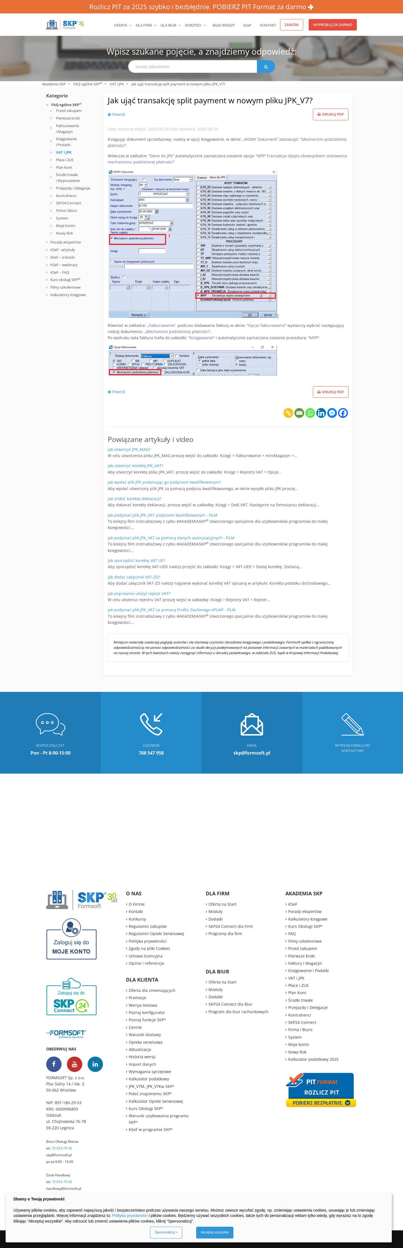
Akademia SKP (54, 83)
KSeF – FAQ (59, 272)
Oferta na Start (222, 904)
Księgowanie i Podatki (66, 141)
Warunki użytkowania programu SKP (159, 1119)
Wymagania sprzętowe (150, 1071)
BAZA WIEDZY (223, 25)
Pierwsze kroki (68, 118)
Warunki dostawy (145, 1034)
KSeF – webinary (64, 264)
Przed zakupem (69, 110)
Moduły (215, 911)
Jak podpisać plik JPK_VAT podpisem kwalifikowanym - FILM (162, 515)
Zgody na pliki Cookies (149, 948)
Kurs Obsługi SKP (146, 1108)
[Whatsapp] (310, 413)
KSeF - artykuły (62, 249)
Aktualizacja (140, 1049)
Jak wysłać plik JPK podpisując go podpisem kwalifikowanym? (164, 482)
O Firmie (137, 904)
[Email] (299, 413)
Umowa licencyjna (146, 956)
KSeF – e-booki (62, 257)
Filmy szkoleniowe (65, 287)
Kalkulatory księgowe (68, 294)
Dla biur (168, 25)
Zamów (292, 24)
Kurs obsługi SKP (65, 279)
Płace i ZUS (65, 159)
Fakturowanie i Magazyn (67, 128)
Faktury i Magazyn (305, 963)
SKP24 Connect (68, 202)
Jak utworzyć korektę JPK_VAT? (135, 465)
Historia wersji (142, 1056)
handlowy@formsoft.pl (63, 1188)
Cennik (135, 1027)
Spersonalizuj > (165, 1232)
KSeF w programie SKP (151, 1129)
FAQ (292, 933)
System (62, 218)
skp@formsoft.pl (59, 1155)
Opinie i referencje (146, 963)
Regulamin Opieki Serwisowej (156, 933)
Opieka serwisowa (146, 1042)
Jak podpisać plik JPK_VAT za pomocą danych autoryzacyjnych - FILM (171, 537)
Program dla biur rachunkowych (238, 1011)
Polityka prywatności (148, 941)
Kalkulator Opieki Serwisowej (156, 1101)
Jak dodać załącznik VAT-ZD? (134, 577)
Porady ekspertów (65, 242)
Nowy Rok (64, 233)
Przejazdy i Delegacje (73, 188)
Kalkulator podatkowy (149, 1078)
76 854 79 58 (62, 1148)
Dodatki (215, 919)
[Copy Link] (288, 413)
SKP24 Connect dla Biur (230, 1004)
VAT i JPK (117, 83)
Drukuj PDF (330, 114)
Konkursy (137, 919)
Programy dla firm (225, 933)
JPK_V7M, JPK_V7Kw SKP (151, 1086)
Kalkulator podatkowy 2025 (313, 1059)
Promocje (137, 997)
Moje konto (65, 225)
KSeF (247, 25)
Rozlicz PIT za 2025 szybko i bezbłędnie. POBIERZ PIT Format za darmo (201, 6)
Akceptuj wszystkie (215, 1232)
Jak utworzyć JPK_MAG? (129, 449)
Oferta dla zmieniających (152, 990)
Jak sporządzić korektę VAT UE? (136, 560)
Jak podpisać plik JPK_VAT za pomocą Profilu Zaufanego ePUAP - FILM (172, 609)
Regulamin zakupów (148, 926)
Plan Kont (64, 167)
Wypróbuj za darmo (332, 24)
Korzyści (193, 25)
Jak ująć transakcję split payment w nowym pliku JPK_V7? (210, 100)
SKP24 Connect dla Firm (230, 926)
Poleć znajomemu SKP (150, 1093)
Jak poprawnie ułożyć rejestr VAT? (139, 593)
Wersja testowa (143, 1005)
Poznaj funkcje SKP (147, 1019)
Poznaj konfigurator (147, 1012)
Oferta (120, 25)
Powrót (116, 114)
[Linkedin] (321, 413)
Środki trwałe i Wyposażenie (68, 177)
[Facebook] (343, 413)
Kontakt (268, 25)
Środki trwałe (300, 1000)
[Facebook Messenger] (332, 413)
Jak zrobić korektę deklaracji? (134, 498)
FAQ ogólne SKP (87, 83)
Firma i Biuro (66, 210)
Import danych (142, 1064)
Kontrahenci (66, 195)
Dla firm (144, 25)
